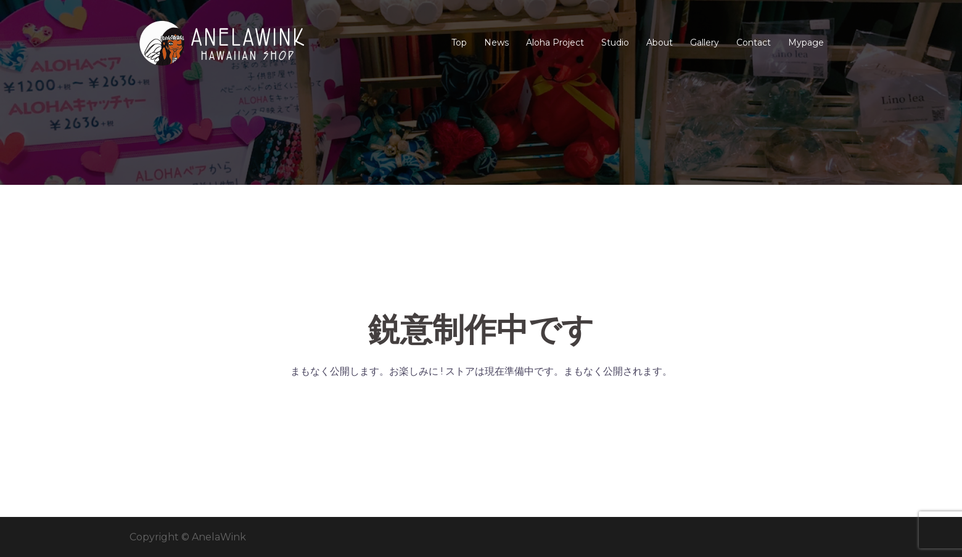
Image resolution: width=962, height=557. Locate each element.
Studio (615, 42)
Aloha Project (555, 42)
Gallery (704, 42)
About (659, 42)
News (496, 42)
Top (459, 42)
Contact (753, 42)
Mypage (806, 42)
